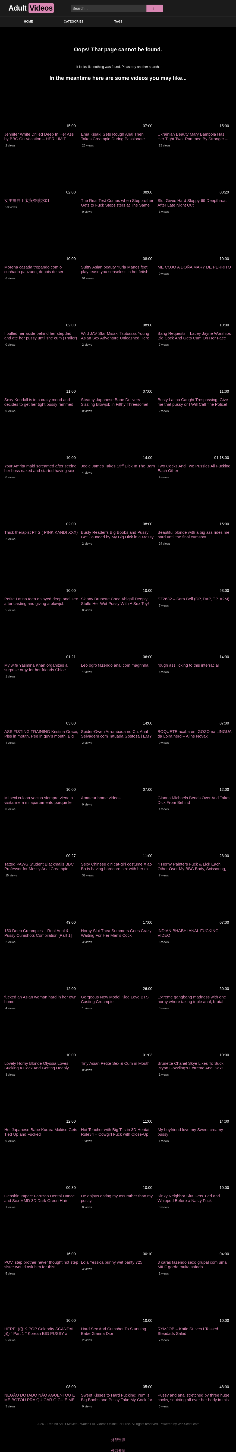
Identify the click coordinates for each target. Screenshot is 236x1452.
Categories (73, 21)
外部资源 (118, 1440)
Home (28, 21)
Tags (118, 21)
